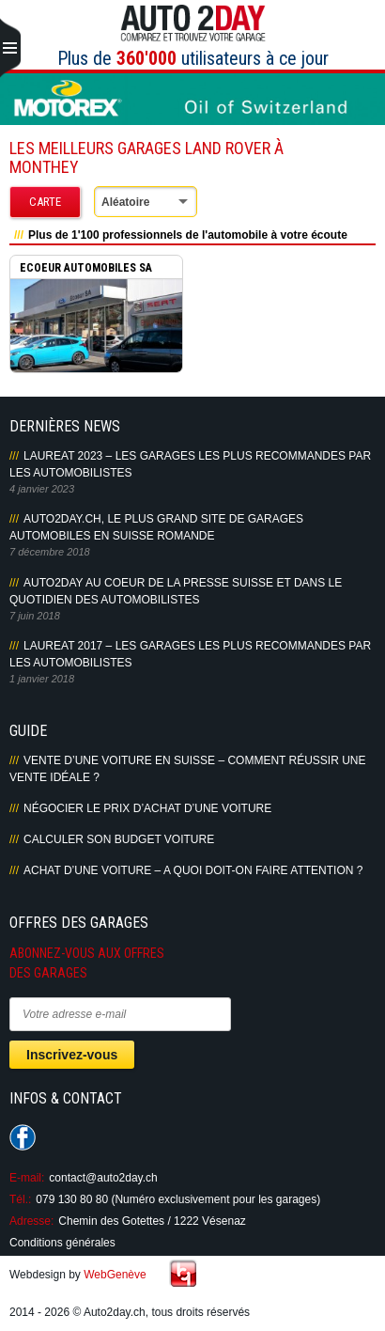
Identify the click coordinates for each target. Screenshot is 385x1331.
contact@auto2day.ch (103, 1177)
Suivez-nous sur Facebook (22, 1137)
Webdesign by (77, 1274)
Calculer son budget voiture (118, 839)
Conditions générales (62, 1242)
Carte (45, 202)
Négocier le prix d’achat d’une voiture (147, 808)
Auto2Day (193, 23)
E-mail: (26, 1177)
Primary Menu (10, 48)
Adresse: (31, 1221)
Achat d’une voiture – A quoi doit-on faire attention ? (192, 870)
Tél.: (20, 1199)
